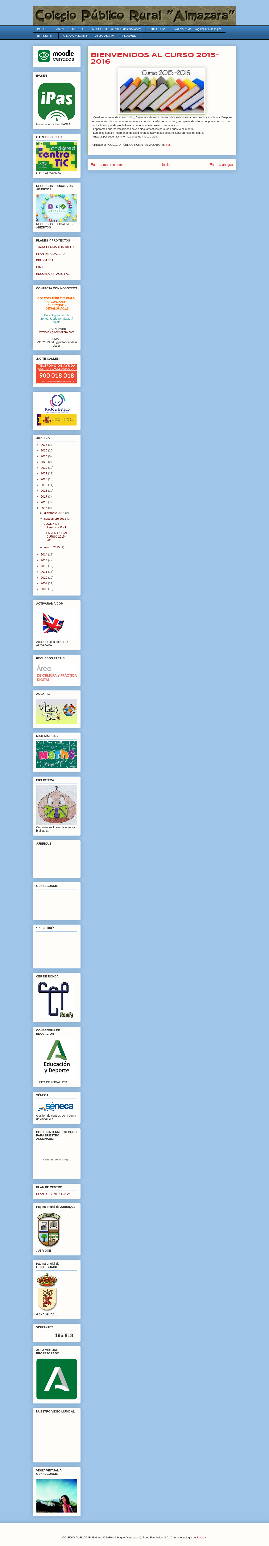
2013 (44, 560)
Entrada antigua (221, 165)
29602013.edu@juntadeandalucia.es (57, 343)
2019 (44, 485)
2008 (44, 589)
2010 (44, 577)
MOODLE (78, 29)
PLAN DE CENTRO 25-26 (53, 1194)
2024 (44, 456)
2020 (44, 479)
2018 (44, 490)
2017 (44, 496)
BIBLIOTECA (157, 29)
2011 (44, 571)
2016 (44, 502)
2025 (44, 450)
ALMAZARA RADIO (75, 35)
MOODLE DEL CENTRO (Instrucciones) (116, 29)
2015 (44, 508)
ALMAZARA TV (104, 35)
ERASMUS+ (129, 35)
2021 (44, 473)
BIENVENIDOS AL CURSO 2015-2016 (56, 536)
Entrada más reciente (106, 165)
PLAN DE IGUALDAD (50, 253)
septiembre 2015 (55, 518)
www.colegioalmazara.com (56, 332)
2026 (44, 444)
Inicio (166, 165)
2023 (44, 462)
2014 (44, 554)
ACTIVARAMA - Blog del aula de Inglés (198, 29)
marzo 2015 (52, 547)
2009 (44, 583)
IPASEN (59, 29)
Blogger (201, 1537)
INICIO (41, 29)
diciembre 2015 (54, 513)
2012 (44, 566)
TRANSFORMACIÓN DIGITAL (56, 247)
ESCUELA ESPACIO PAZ (53, 273)
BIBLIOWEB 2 (45, 35)
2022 (44, 467)
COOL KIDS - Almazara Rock (55, 525)
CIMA (40, 267)
